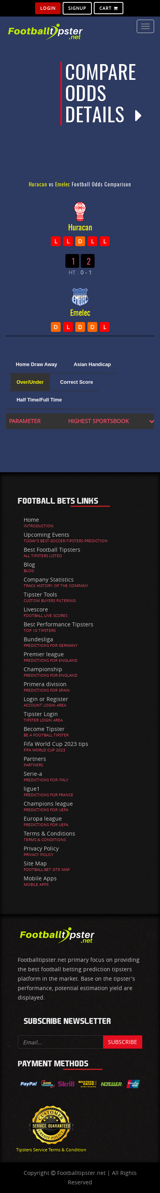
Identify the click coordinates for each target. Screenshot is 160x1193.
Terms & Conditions (49, 833)
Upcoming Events (46, 534)
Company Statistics (49, 579)
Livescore (36, 609)
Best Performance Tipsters (58, 624)
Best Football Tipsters (52, 549)
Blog (29, 564)
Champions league (48, 803)
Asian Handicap (92, 364)
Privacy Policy (41, 848)
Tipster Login (41, 714)
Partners (35, 758)
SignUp (77, 8)
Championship (43, 669)
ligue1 (32, 788)
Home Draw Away (36, 364)
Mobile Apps (40, 878)
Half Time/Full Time (39, 400)
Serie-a (33, 773)
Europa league (43, 818)
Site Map (35, 863)
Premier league (44, 654)
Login (48, 8)
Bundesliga (38, 639)
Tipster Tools (40, 594)
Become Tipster (44, 729)
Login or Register (46, 699)
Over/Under (30, 382)
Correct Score (76, 382)
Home (31, 519)
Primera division (45, 684)
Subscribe (122, 1042)
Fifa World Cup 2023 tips (56, 743)
